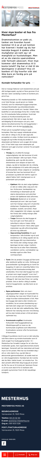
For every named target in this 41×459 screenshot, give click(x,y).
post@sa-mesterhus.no (19, 421)
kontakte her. (27, 126)
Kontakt (20, 455)
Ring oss (33, 455)
